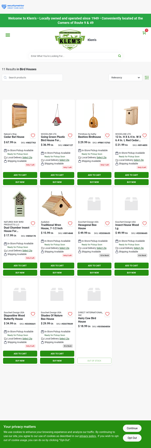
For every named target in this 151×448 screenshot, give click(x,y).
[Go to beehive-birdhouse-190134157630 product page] (94, 143)
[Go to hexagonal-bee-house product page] (94, 232)
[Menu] (8, 35)
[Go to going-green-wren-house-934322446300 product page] (57, 143)
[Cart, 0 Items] (144, 33)
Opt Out (132, 438)
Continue (132, 428)
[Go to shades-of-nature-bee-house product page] (57, 321)
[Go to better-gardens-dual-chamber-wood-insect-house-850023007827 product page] (20, 232)
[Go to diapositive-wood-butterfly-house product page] (20, 321)
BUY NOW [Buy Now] (20, 182)
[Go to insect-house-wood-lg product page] (131, 232)
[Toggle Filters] (147, 78)
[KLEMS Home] (70, 40)
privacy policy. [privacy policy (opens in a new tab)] (87, 436)
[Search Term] (75, 56)
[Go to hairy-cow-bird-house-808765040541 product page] (94, 321)
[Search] (119, 56)
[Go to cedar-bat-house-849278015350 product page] (20, 143)
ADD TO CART (20, 175)
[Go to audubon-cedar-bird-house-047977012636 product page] (131, 143)
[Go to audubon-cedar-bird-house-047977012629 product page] (57, 232)
